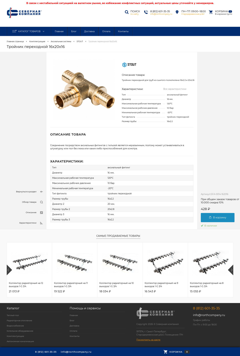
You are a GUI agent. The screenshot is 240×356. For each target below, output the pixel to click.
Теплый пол (13, 315)
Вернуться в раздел (29, 191)
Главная (59, 31)
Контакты (123, 31)
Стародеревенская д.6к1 (192, 14)
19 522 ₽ (59, 291)
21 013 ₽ (14, 291)
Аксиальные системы (61, 41)
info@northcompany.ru (161, 14)
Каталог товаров (29, 31)
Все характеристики (174, 89)
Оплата (106, 31)
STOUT (80, 41)
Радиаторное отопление (19, 320)
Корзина (223, 11)
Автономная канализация (20, 341)
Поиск (135, 11)
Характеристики (31, 223)
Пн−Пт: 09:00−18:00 (193, 11)
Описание (34, 212)
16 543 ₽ (150, 291)
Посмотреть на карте (148, 339)
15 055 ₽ (195, 291)
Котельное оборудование (20, 331)
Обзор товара (32, 202)
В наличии (209, 225)
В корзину (217, 217)
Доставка (89, 31)
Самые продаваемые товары (118, 235)
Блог (74, 31)
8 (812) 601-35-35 (160, 11)
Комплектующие (37, 41)
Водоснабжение (15, 325)
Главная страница (15, 41)
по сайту (134, 14)
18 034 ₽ (105, 291)
